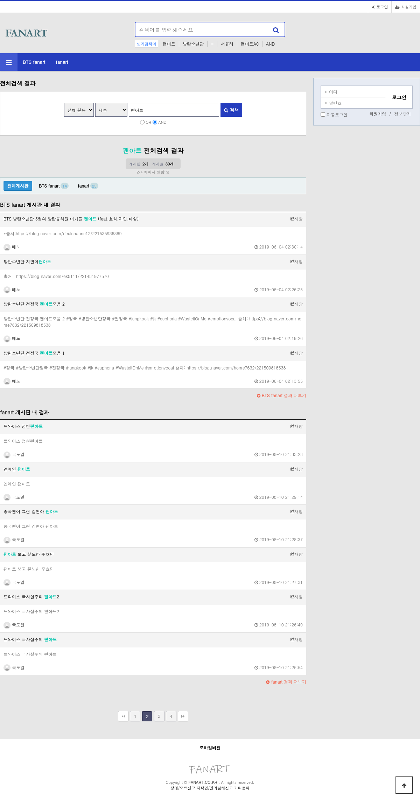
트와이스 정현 (23, 426)
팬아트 (169, 44)
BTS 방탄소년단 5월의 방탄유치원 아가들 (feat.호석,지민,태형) (71, 219)
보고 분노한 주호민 (29, 554)
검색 (231, 110)
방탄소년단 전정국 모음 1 (34, 353)
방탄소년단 (193, 44)
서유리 (227, 44)
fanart (62, 62)
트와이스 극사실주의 (30, 639)
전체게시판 (17, 186)
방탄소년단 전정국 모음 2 (34, 304)
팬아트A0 (250, 44)
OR (148, 122)
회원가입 (405, 6)
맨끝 (183, 716)
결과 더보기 (281, 395)
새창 (296, 219)
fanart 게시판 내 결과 (24, 412)
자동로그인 (337, 114)
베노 (12, 247)
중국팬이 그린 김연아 (31, 511)
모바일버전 (210, 747)
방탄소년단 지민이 (27, 261)
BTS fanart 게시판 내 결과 (30, 204)
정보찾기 (402, 114)
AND (270, 44)
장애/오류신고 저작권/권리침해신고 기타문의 (210, 787)
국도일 (14, 454)
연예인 (17, 469)
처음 (123, 716)
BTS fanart (34, 62)
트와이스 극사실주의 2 (31, 596)
